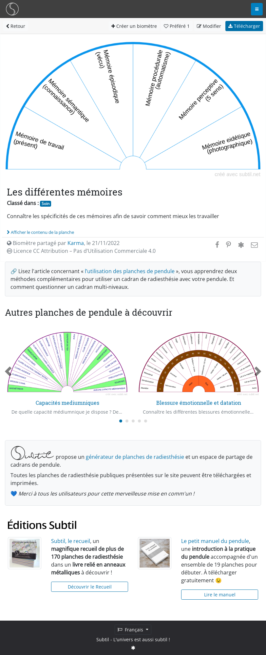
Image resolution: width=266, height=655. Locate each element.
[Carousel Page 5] (145, 421)
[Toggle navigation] (257, 9)
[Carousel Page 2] (126, 421)
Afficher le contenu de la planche (40, 232)
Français (131, 630)
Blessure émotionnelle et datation (198, 402)
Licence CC (81, 250)
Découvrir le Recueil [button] (90, 587)
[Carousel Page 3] (133, 421)
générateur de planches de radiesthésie (135, 456)
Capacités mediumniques (67, 402)
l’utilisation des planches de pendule (130, 271)
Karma (75, 243)
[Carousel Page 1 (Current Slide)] (120, 421)
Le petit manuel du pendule (215, 541)
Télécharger (244, 26)
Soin (45, 203)
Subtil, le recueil (70, 541)
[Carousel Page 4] (139, 421)
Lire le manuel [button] (220, 594)
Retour (15, 26)
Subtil (102, 639)
